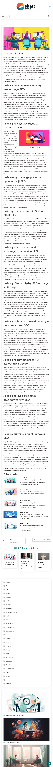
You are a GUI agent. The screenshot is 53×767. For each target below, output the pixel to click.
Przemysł (8, 642)
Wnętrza (8, 680)
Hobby (8, 601)
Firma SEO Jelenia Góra (12, 742)
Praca (7, 635)
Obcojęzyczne (10, 631)
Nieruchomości (10, 627)
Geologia (8, 597)
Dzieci (7, 589)
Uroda (7, 672)
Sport (7, 653)
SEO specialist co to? (25, 500)
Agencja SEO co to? (25, 478)
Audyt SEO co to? (24, 489)
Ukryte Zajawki (10, 668)
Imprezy (8, 604)
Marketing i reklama (11, 612)
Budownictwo (10, 586)
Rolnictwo (9, 646)
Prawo (8, 638)
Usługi (8, 676)
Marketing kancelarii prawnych (41, 565)
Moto (7, 619)
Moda (7, 616)
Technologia (9, 657)
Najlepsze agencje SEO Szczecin (15, 715)
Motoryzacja (9, 623)
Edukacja (8, 593)
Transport (9, 661)
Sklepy (8, 650)
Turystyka (9, 665)
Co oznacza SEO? (24, 523)
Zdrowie (8, 683)
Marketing (9, 608)
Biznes (8, 582)
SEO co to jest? (24, 512)
